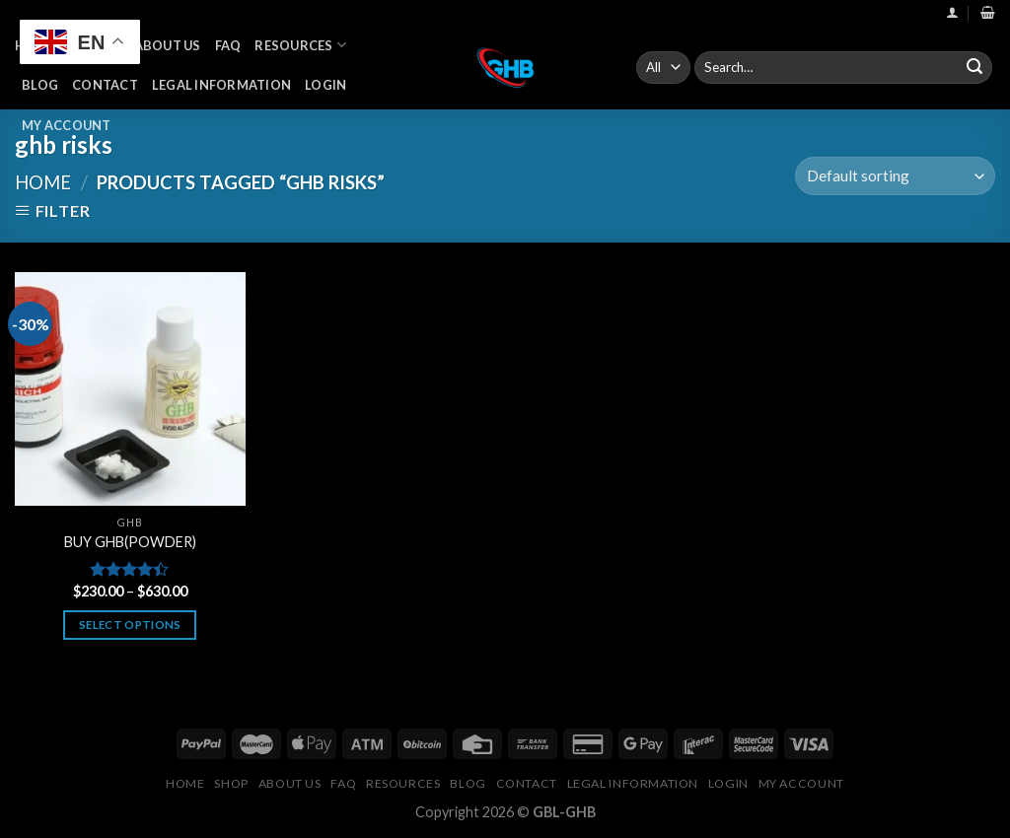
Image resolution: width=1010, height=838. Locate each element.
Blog (40, 85)
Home (43, 182)
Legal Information (221, 85)
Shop (231, 783)
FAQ (228, 45)
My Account (66, 125)
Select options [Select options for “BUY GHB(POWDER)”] (130, 624)
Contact (105, 85)
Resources (300, 44)
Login (325, 85)
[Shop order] (895, 176)
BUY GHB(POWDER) (130, 541)
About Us (167, 45)
